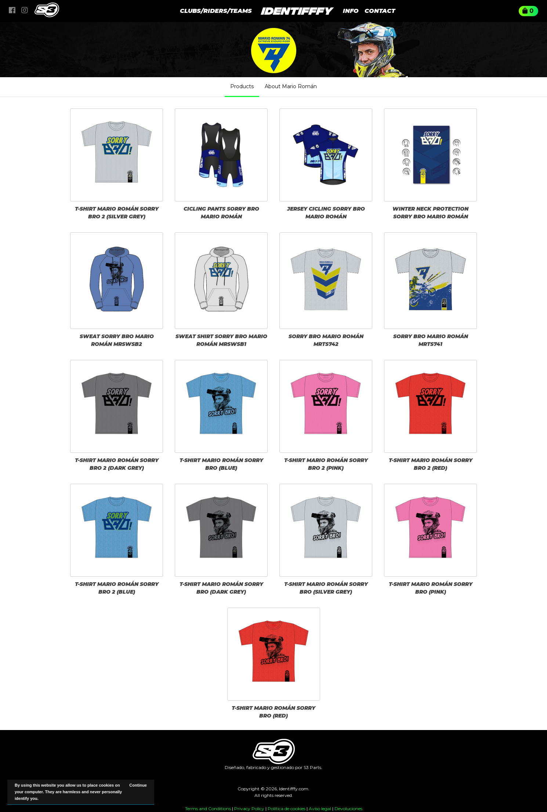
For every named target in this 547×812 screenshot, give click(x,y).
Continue (138, 785)
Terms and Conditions (208, 808)
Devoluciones (348, 808)
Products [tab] (242, 86)
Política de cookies (286, 808)
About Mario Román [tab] (291, 86)
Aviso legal (320, 808)
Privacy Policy (249, 808)
